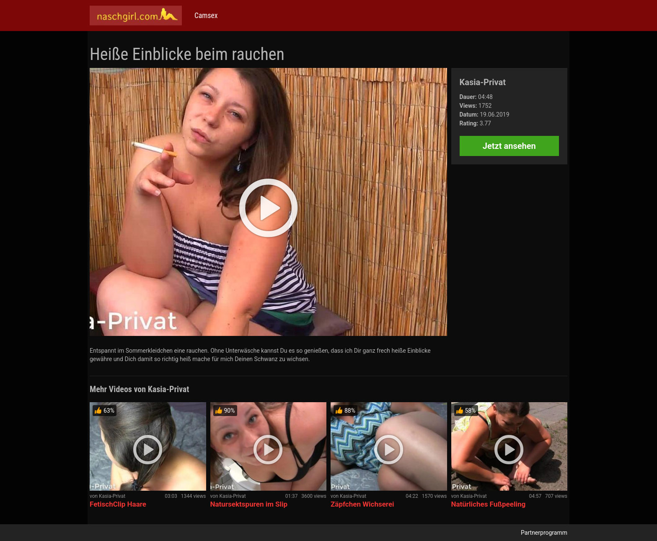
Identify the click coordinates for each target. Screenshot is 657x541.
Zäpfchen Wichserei (362, 504)
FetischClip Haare (118, 504)
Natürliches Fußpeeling (488, 504)
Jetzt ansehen (509, 146)
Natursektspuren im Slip (249, 504)
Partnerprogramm (544, 532)
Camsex (205, 15)
